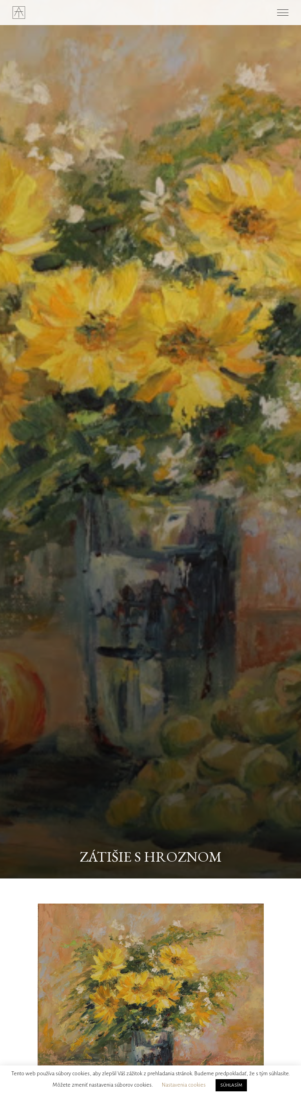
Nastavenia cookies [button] (184, 1085)
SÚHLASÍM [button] (231, 1085)
